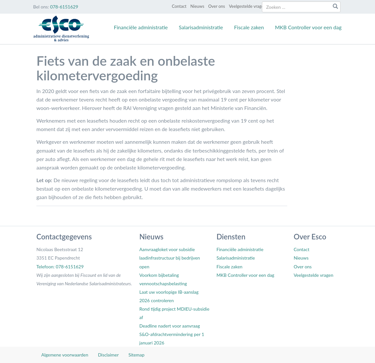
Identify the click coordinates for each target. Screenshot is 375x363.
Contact (179, 6)
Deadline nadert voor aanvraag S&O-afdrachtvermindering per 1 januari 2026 (171, 334)
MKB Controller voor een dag (308, 27)
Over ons (216, 6)
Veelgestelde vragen (247, 6)
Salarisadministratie (201, 27)
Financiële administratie (141, 27)
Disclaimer (108, 354)
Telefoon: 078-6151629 (60, 266)
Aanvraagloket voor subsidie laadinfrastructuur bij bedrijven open (169, 258)
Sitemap (136, 354)
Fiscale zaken (249, 27)
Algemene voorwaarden (64, 354)
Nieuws (197, 6)
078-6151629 (64, 6)
